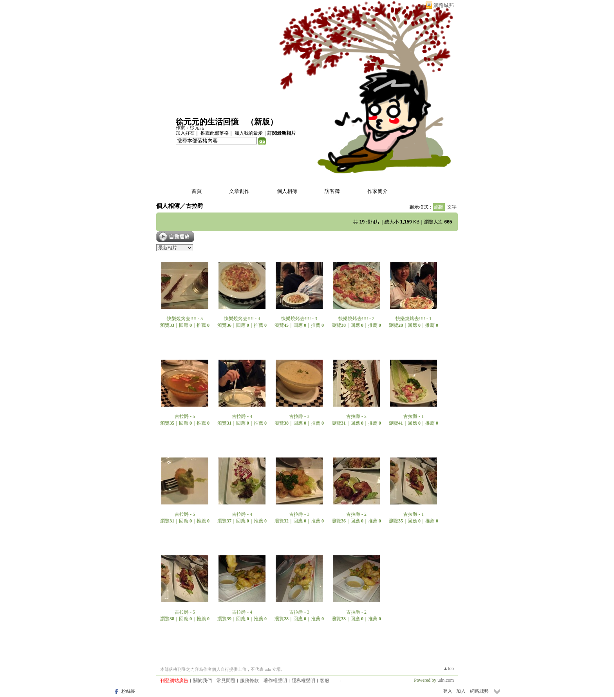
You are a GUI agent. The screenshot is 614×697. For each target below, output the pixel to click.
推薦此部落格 (214, 133)
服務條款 (249, 680)
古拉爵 (194, 205)
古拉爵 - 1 (413, 416)
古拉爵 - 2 (356, 416)
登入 (447, 691)
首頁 (196, 191)
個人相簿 (287, 191)
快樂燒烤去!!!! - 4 (242, 318)
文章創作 (239, 191)
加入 (461, 691)
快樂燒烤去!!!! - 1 (413, 318)
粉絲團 (128, 691)
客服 (324, 680)
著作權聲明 (275, 680)
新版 (262, 121)
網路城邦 (443, 5)
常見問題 (226, 680)
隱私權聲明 (303, 680)
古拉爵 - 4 (242, 416)
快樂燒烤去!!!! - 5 (185, 318)
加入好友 (185, 133)
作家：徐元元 (190, 127)
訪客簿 (332, 191)
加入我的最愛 (249, 133)
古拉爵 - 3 (299, 416)
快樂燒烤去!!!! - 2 (356, 318)
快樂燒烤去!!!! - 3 (299, 318)
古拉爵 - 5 (185, 416)
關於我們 (202, 680)
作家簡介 (377, 191)
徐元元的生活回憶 (207, 121)
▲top (448, 668)
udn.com (445, 680)
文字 (452, 207)
